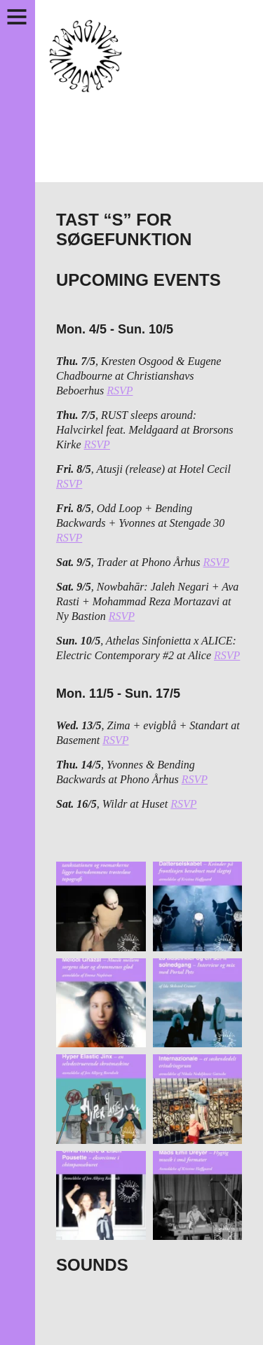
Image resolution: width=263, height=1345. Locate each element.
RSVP (120, 390)
